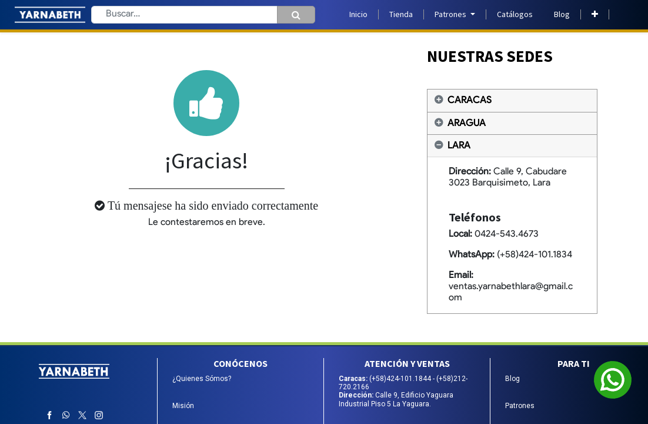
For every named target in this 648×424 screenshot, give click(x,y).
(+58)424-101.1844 (401, 379)
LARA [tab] (458, 146)
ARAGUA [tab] (466, 123)
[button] (595, 14)
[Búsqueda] (296, 15)
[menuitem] (358, 14)
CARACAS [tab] (469, 100)
